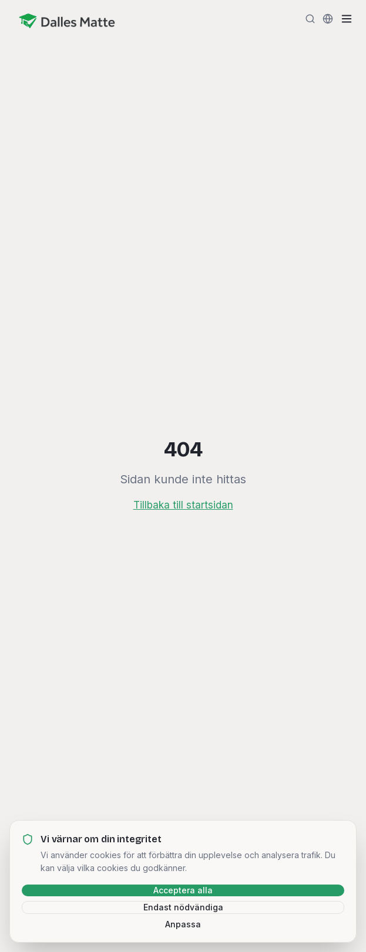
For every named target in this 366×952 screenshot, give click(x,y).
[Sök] (310, 19)
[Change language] (327, 18)
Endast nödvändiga (183, 907)
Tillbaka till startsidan (183, 505)
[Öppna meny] (347, 19)
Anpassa (183, 924)
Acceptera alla (183, 890)
